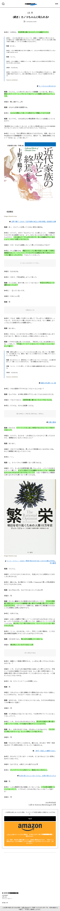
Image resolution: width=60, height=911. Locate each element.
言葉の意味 (52, 422)
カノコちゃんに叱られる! (47, 86)
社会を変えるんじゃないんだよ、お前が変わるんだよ (37, 775)
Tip (30, 818)
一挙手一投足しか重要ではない (45, 751)
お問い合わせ (25, 907)
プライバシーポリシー (7, 898)
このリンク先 (10, 834)
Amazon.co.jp (12, 216)
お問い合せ (4, 897)
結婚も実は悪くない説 (48, 383)
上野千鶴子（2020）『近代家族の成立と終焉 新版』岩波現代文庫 (33, 221)
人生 (28, 12)
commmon (30, 3)
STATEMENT (5, 895)
